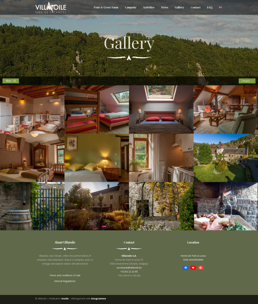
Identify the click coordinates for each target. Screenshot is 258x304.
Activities (149, 7)
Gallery (179, 7)
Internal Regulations (65, 281)
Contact (195, 7)
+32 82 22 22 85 (129, 271)
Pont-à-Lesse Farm (106, 7)
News (164, 7)
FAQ (209, 7)
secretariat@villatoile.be (129, 267)
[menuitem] (220, 7)
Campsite (130, 7)
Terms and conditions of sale (64, 275)
